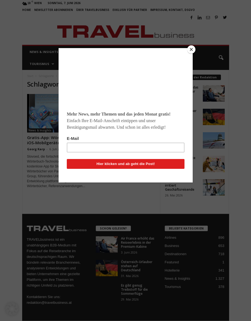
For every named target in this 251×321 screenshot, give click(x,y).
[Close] (191, 49)
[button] (12, 309)
